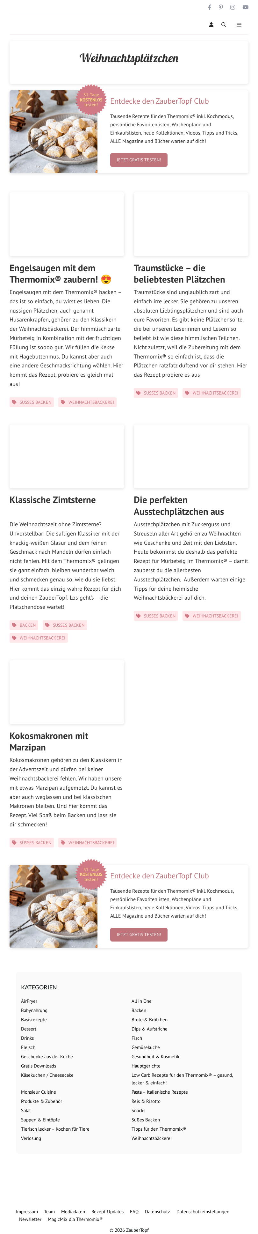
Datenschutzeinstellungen (202, 1211)
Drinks (27, 1038)
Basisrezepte (34, 1019)
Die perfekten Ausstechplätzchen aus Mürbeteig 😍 (179, 511)
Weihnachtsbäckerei (91, 402)
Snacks (138, 1110)
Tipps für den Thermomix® (159, 1129)
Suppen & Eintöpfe (40, 1120)
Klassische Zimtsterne (53, 499)
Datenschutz (157, 1211)
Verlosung (31, 1138)
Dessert (28, 1029)
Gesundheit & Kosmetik (155, 1056)
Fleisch (28, 1047)
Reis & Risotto (146, 1101)
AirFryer (29, 1001)
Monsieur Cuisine (38, 1092)
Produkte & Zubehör (41, 1101)
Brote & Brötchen (150, 1019)
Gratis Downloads (38, 1066)
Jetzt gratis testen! (139, 160)
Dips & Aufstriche (150, 1029)
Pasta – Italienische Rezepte (160, 1092)
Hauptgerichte (146, 1066)
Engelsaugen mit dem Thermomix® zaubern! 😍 (61, 273)
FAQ (134, 1211)
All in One (142, 1001)
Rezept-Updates (107, 1211)
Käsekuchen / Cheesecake (47, 1075)
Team (49, 1211)
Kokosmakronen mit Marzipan (49, 741)
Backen (28, 625)
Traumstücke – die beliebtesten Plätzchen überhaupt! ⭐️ (179, 279)
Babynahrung (34, 1010)
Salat (26, 1110)
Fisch (137, 1038)
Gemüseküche (146, 1047)
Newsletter (30, 1219)
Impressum (27, 1211)
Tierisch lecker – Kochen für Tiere (55, 1129)
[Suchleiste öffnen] (223, 24)
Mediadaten (73, 1211)
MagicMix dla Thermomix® (75, 1219)
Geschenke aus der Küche (47, 1056)
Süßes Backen (35, 402)
